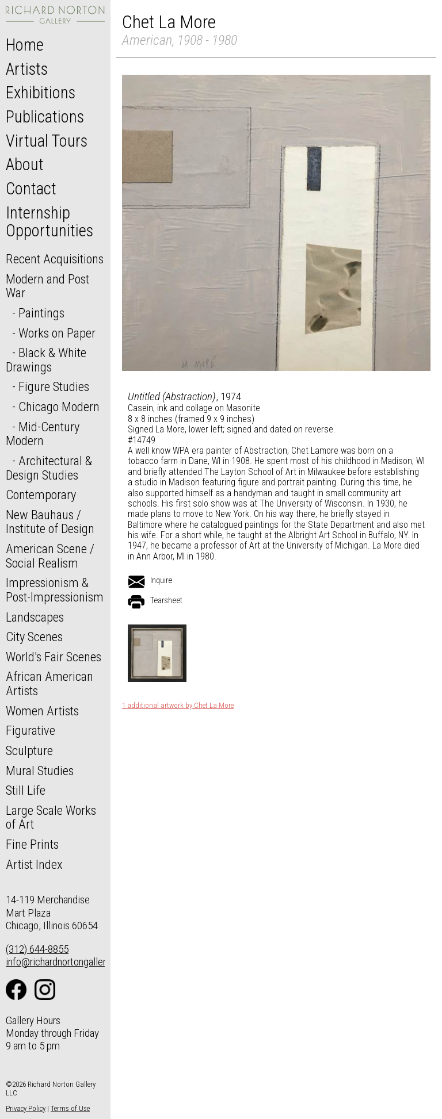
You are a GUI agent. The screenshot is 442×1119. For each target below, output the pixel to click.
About (25, 164)
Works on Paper (57, 332)
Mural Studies (40, 770)
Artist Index (34, 864)
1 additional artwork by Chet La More (178, 706)
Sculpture (29, 750)
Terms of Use (70, 1108)
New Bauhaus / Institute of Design (50, 521)
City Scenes (34, 636)
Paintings (41, 312)
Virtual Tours (46, 141)
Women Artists (42, 710)
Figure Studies (53, 386)
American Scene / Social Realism (50, 555)
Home (25, 45)
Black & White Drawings (46, 359)
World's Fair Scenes (53, 656)
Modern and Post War (47, 286)
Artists (27, 69)
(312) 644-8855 (37, 949)
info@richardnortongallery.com (68, 961)
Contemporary (41, 494)
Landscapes (35, 617)
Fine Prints (32, 844)
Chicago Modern (59, 406)
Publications (45, 117)
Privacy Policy (25, 1108)
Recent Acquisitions (55, 258)
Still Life (25, 790)
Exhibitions (40, 92)
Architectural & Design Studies (49, 467)
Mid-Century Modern (42, 434)
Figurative (30, 730)
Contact (31, 188)
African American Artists (49, 683)
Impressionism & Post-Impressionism (55, 589)
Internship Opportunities (49, 222)
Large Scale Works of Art (51, 817)
